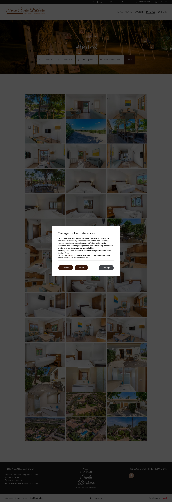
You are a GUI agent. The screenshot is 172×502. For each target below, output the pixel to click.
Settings (106, 267)
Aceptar (65, 267)
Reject (81, 267)
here (69, 255)
